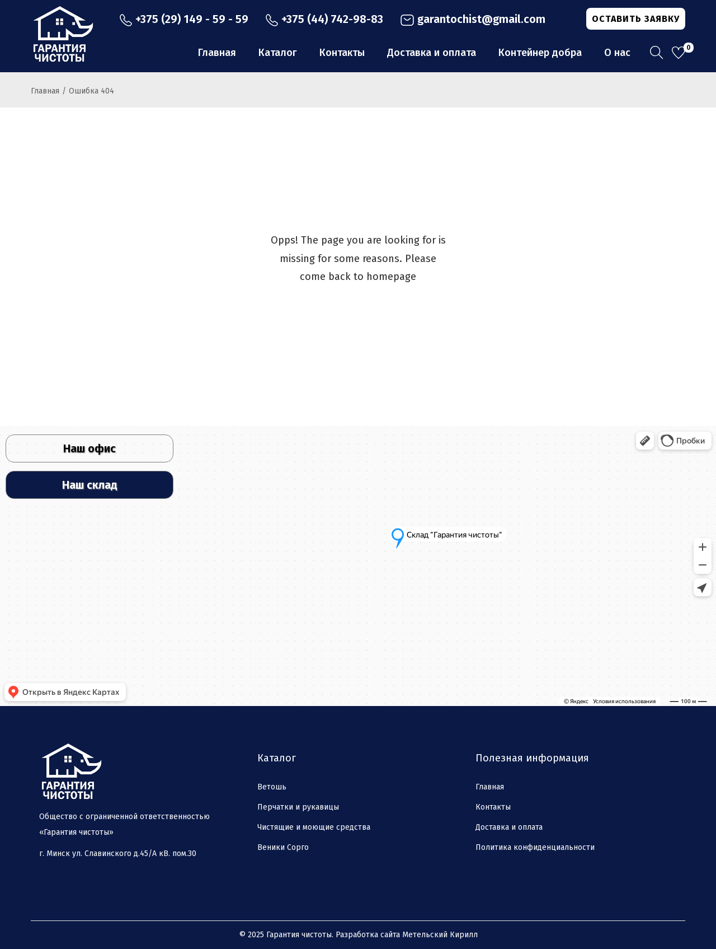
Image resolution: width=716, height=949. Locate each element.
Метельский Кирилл (440, 934)
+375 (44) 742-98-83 (324, 19)
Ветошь (271, 787)
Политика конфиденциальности (535, 847)
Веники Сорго (283, 847)
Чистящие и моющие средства (313, 827)
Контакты (493, 807)
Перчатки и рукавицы (298, 807)
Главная (45, 91)
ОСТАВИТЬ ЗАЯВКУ (636, 18)
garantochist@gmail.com (472, 19)
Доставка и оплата (509, 827)
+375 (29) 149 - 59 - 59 (183, 19)
